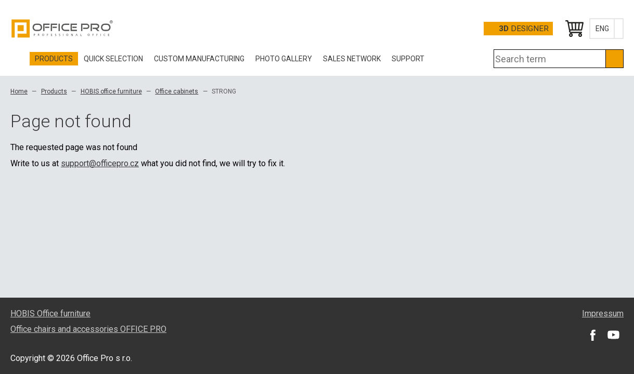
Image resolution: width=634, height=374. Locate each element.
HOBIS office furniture (111, 91)
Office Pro (62, 28)
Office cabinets (176, 91)
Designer (524, 28)
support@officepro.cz (100, 163)
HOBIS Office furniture (50, 313)
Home (19, 91)
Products (54, 91)
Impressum (603, 313)
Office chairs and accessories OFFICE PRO (88, 329)
